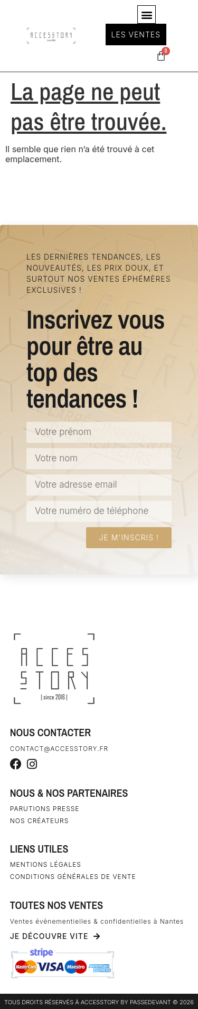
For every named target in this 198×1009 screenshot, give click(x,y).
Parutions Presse (45, 809)
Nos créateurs (39, 821)
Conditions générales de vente (73, 877)
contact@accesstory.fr (59, 749)
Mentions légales (45, 864)
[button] (146, 14)
